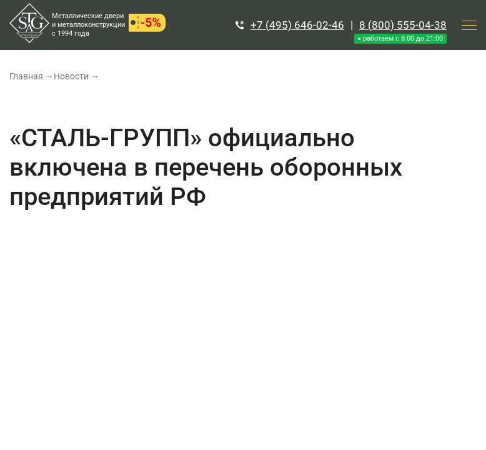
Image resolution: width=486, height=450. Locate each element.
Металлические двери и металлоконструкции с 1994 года (88, 25)
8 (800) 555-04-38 (403, 25)
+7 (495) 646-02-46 (297, 25)
